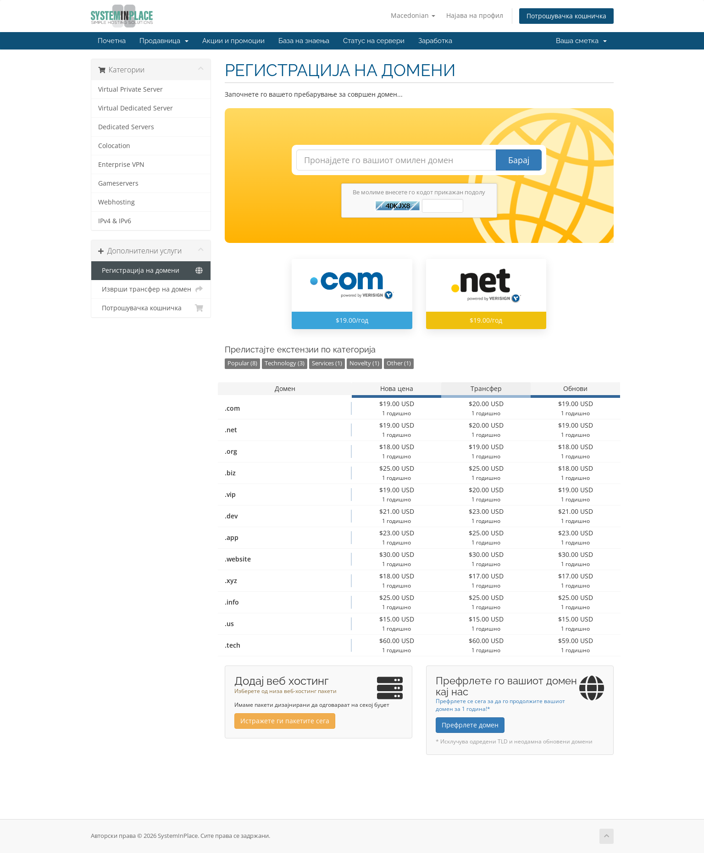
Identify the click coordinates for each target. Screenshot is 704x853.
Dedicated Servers (126, 127)
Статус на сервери (374, 41)
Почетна (112, 41)
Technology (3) (285, 363)
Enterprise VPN (121, 164)
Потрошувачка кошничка (566, 15)
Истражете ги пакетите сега (284, 720)
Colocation (114, 146)
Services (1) (327, 363)
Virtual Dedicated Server (135, 108)
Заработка (435, 41)
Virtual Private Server (130, 89)
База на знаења (303, 41)
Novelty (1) (364, 363)
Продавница (163, 41)
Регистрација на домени (151, 270)
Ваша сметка (581, 41)
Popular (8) (242, 363)
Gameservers (118, 183)
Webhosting (116, 202)
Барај (519, 159)
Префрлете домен (470, 725)
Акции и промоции (233, 41)
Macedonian (413, 15)
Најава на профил (474, 15)
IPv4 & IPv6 (114, 221)
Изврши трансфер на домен (151, 289)
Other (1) (399, 363)
